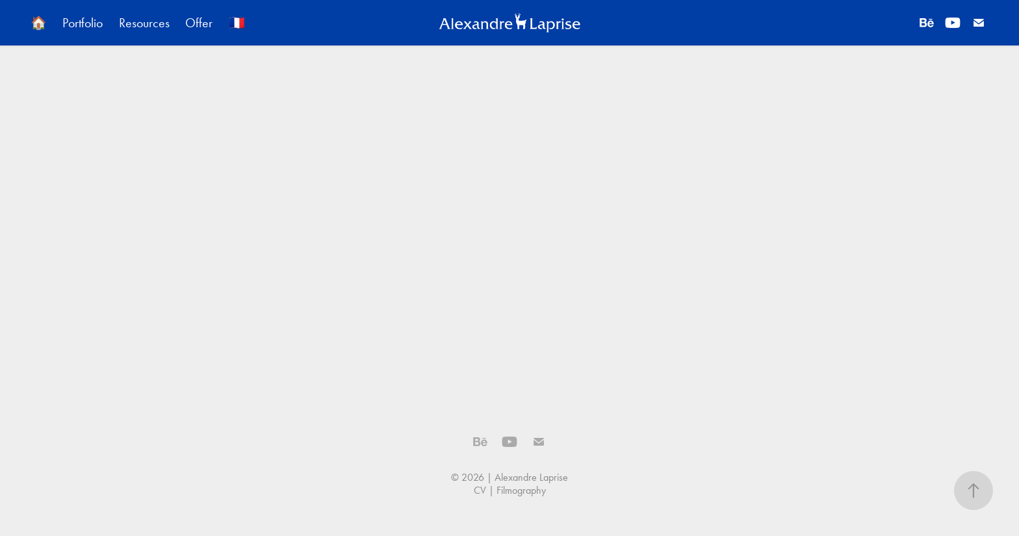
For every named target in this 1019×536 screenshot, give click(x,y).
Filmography (521, 490)
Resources (144, 23)
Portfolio (82, 23)
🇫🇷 (237, 23)
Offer (199, 23)
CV (480, 490)
